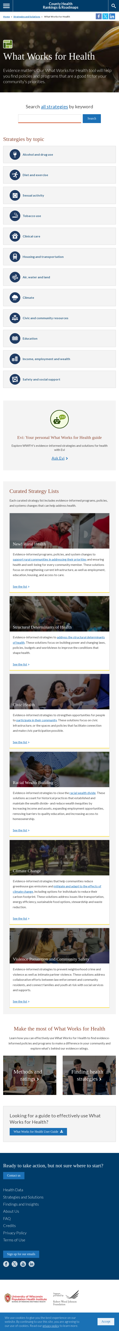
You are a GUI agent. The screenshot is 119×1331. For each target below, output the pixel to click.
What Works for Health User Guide (36, 1131)
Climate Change (27, 870)
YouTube (23, 1264)
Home (6, 16)
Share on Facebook (99, 16)
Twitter (15, 1264)
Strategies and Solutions (26, 16)
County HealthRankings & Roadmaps (60, 5)
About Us (11, 1211)
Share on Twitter (105, 16)
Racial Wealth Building (33, 782)
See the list (20, 586)
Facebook (6, 1264)
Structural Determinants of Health (42, 627)
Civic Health (24, 704)
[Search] (49, 118)
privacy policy (51, 1325)
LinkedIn (31, 1264)
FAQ (7, 1218)
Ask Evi (59, 419)
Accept (105, 1321)
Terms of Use (14, 1239)
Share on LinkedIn (112, 16)
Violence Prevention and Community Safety (51, 959)
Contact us (13, 1175)
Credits (9, 1225)
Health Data (13, 1189)
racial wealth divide (83, 793)
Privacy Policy (15, 1232)
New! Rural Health (29, 543)
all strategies (54, 106)
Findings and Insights (21, 1204)
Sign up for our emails (21, 1254)
